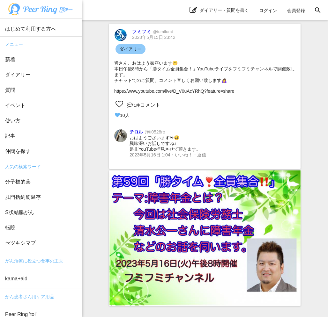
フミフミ (152, 31)
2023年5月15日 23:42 (153, 37)
